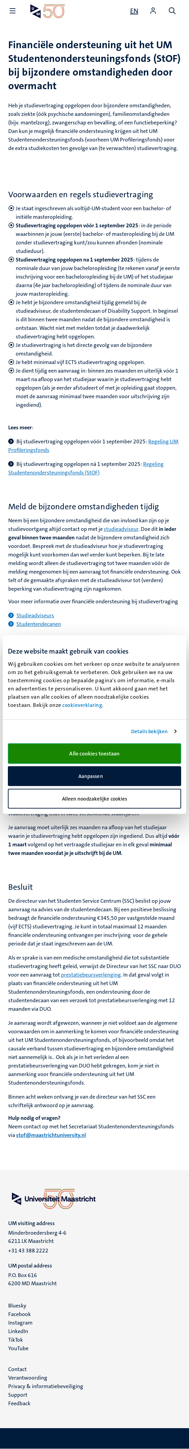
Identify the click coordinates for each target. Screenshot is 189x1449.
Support (17, 1394)
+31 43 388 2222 (28, 1250)
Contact (17, 1369)
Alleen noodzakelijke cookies (94, 798)
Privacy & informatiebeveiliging (45, 1386)
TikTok (15, 1339)
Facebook (19, 1314)
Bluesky (17, 1305)
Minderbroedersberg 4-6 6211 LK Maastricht (37, 1237)
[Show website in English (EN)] (134, 10)
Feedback (19, 1403)
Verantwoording (27, 1377)
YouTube (18, 1348)
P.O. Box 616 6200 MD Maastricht (32, 1279)
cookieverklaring (82, 704)
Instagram (20, 1322)
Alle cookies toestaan (94, 753)
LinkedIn (18, 1331)
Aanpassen (94, 776)
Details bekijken (149, 731)
